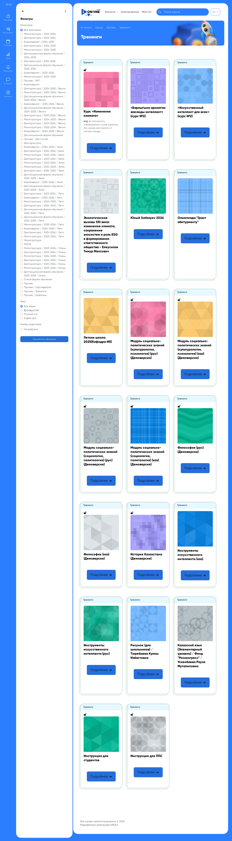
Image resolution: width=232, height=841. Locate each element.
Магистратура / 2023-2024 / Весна (45, 127)
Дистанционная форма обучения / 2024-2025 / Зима (44, 176)
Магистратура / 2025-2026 (40, 76)
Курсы (99, 27)
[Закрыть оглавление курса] (22, 11)
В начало (86, 27)
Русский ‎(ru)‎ (30, 314)
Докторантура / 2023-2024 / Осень (45, 252)
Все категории (32, 29)
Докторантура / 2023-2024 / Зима (44, 158)
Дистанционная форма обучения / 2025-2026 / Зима (44, 188)
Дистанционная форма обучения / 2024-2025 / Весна (44, 109)
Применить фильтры (44, 339)
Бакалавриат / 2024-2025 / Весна (44, 131)
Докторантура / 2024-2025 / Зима (44, 170)
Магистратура (32, 240)
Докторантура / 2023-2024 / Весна (45, 123)
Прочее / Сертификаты (37, 287)
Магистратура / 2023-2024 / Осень (45, 248)
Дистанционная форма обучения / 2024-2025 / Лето (44, 218)
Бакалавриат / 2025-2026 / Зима (43, 182)
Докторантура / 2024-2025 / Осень (45, 260)
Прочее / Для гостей (36, 139)
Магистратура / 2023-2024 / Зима (44, 162)
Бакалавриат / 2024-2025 (39, 41)
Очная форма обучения (38, 279)
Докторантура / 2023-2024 (40, 37)
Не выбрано (31, 329)
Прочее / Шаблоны (35, 295)
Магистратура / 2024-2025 (40, 49)
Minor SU (146, 11)
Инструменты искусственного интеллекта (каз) (190, 555)
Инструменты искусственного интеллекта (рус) (97, 649)
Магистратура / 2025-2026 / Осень (45, 267)
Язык (23, 301)
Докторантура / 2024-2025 (40, 45)
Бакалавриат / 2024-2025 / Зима (43, 146)
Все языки (29, 306)
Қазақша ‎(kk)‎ (31, 310)
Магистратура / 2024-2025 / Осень (45, 256)
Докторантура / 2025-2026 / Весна (44, 115)
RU (214, 11)
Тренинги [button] (110, 11)
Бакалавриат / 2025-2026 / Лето (43, 197)
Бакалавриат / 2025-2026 (39, 72)
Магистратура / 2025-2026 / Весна (45, 92)
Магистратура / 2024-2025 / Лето (44, 201)
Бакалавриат (32, 84)
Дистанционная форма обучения (43, 135)
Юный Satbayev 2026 (147, 218)
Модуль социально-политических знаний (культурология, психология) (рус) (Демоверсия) (147, 349)
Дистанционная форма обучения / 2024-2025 (44, 55)
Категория (26, 25)
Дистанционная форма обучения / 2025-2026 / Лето (44, 211)
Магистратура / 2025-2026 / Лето (44, 224)
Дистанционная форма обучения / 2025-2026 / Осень (44, 273)
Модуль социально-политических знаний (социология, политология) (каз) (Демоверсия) (147, 456)
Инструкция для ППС (146, 756)
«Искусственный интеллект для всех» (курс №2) (193, 112)
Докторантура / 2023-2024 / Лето (44, 193)
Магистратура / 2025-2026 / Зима (44, 154)
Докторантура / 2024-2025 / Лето (44, 205)
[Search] (186, 12)
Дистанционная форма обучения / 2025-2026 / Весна (44, 98)
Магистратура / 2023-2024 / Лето (44, 236)
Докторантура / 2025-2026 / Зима (44, 151)
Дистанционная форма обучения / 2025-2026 (44, 67)
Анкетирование (130, 11)
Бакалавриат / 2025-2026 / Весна (44, 104)
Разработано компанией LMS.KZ (99, 824)
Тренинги (124, 27)
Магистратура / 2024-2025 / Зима (44, 166)
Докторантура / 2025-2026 (40, 61)
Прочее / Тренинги (35, 291)
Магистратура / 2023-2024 (40, 34)
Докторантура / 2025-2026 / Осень (44, 263)
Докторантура (32, 143)
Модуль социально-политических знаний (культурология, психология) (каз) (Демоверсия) (194, 349)
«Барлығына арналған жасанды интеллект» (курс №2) (148, 112)
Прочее (28, 283)
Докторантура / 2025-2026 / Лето (44, 232)
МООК (27, 244)
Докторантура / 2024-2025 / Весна (45, 88)
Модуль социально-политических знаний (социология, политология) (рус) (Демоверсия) (100, 456)
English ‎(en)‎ (30, 318)
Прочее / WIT (32, 80)
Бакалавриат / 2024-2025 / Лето (43, 228)
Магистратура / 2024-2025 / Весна (45, 119)
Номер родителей (30, 324)
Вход (9, 4)
